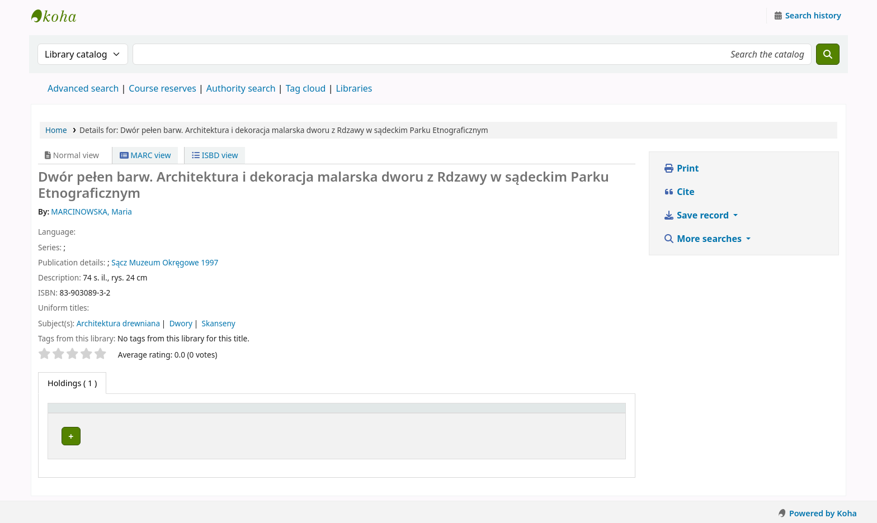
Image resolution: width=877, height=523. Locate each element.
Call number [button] (394, 413)
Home (56, 130)
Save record (697, 215)
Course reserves (162, 88)
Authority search (241, 88)
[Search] (828, 54)
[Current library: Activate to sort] (244, 413)
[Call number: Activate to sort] (416, 413)
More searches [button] (703, 238)
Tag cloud (306, 88)
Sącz (119, 262)
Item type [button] (72, 413)
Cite (679, 192)
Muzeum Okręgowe (164, 262)
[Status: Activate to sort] (546, 413)
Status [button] (485, 413)
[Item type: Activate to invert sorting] (86, 413)
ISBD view (215, 155)
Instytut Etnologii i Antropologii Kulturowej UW (59, 15)
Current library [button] (157, 413)
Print (681, 168)
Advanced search (83, 88)
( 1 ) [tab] (72, 383)
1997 (209, 262)
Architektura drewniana (118, 323)
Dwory (180, 323)
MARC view (145, 155)
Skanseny (218, 323)
